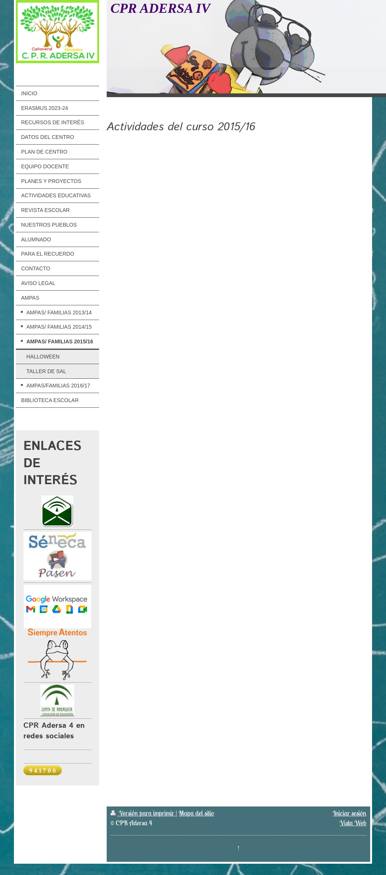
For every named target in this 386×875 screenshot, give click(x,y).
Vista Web (353, 823)
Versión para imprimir (143, 813)
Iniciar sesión (349, 813)
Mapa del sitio (196, 813)
